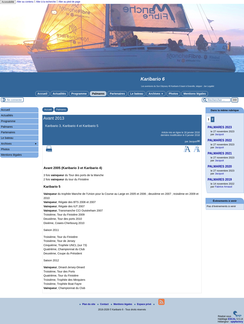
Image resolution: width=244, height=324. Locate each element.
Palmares (98, 93)
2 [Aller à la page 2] (212, 119)
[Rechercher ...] (216, 100)
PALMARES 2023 (220, 127)
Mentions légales (195, 93)
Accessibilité (8, 2)
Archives (156, 93)
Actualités (59, 93)
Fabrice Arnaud (223, 186)
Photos (173, 93)
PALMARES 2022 (220, 140)
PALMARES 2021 (220, 153)
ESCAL (232, 319)
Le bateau (136, 93)
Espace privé (143, 304)
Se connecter (14, 99)
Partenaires (117, 93)
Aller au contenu (25, 1)
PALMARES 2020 (220, 166)
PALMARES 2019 (220, 179)
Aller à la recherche (46, 1)
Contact (103, 304)
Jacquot (193, 141)
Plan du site (87, 304)
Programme (79, 93)
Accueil (42, 93)
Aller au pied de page (69, 1)
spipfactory (237, 321)
